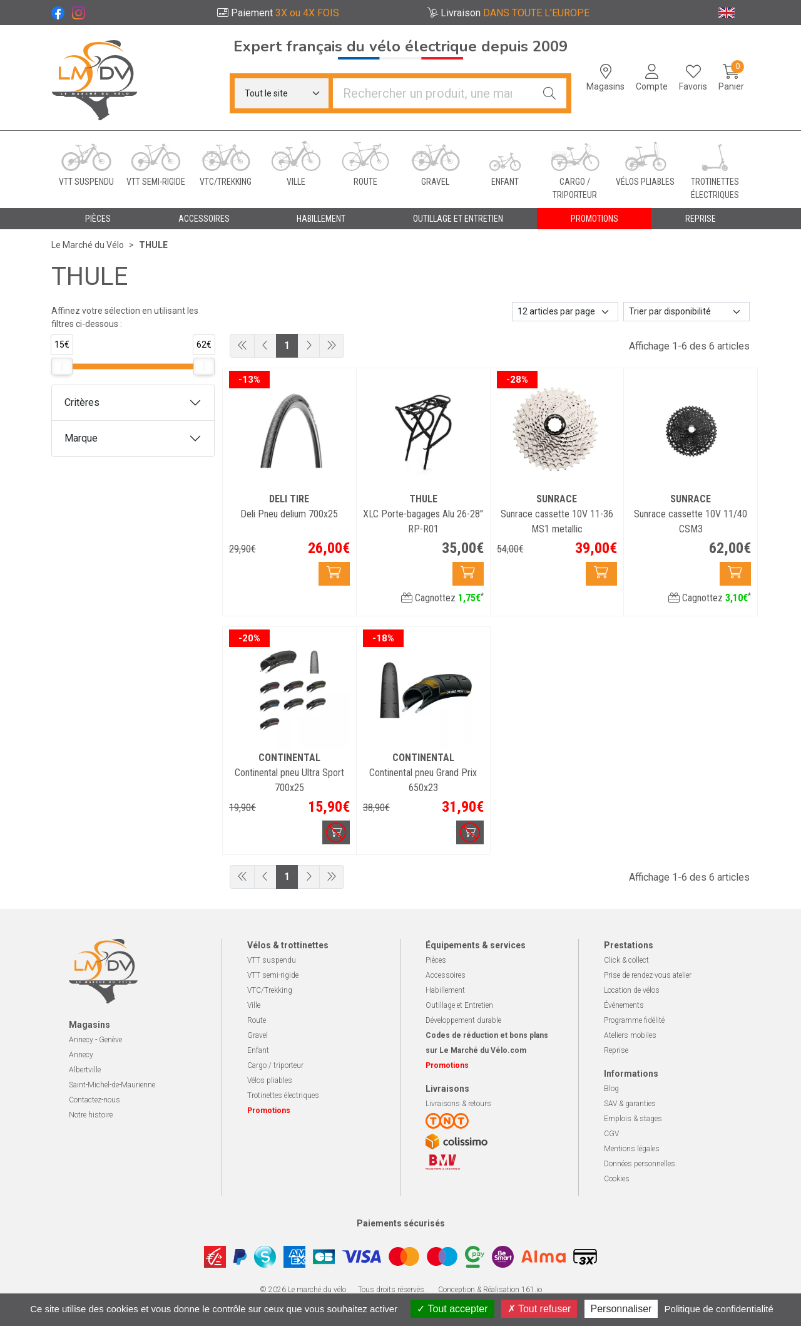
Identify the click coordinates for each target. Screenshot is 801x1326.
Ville (253, 1005)
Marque (81, 438)
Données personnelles (639, 1163)
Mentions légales (632, 1148)
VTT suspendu (271, 960)
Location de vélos (632, 990)
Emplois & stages (633, 1118)
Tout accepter (452, 1308)
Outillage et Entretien (459, 1005)
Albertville (85, 1069)
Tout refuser (539, 1308)
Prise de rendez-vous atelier (647, 975)
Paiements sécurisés (401, 1223)
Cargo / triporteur (275, 1065)
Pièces (436, 960)
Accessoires (446, 975)
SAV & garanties (630, 1103)
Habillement (445, 990)
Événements (624, 1005)
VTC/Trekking (269, 990)
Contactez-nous (94, 1100)
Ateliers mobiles (630, 1035)
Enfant (258, 1050)
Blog (611, 1088)
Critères (81, 402)
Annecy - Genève (95, 1039)
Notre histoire (91, 1115)
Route (256, 1020)
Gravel (257, 1035)
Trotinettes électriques (283, 1095)
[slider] (62, 366)
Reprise (616, 1050)
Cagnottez (442, 598)
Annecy (81, 1054)
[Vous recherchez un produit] (433, 93)
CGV (611, 1133)
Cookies (617, 1178)
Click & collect (626, 960)
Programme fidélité (634, 1020)
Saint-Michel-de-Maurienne (112, 1084)
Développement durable (463, 1020)
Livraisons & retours (458, 1103)
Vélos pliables (269, 1080)
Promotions (594, 219)
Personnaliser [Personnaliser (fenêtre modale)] (621, 1308)
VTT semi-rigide (272, 975)
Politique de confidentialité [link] (719, 1308)
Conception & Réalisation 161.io (490, 1289)
